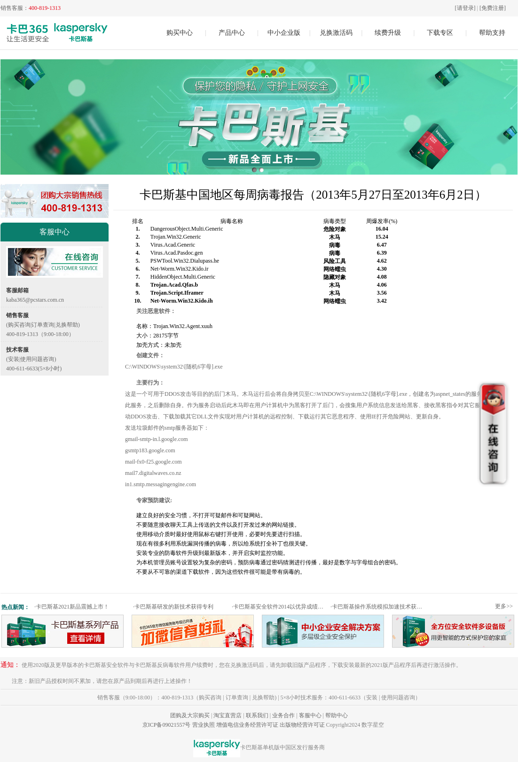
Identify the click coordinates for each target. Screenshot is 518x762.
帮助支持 (492, 32)
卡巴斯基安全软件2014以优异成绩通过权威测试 (280, 606)
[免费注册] (492, 8)
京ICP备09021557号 (166, 725)
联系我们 (257, 715)
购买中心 (179, 32)
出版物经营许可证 (302, 725)
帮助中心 (336, 715)
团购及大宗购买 (190, 715)
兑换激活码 (336, 32)
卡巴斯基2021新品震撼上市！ (71, 606)
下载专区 (440, 32)
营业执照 (203, 725)
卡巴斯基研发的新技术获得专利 (173, 606)
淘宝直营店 (227, 715)
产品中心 (232, 32)
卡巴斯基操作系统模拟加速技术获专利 (378, 606)
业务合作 (283, 715)
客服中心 (310, 715)
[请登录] (465, 8)
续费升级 (388, 32)
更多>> (504, 606)
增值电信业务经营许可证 (247, 725)
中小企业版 (283, 32)
